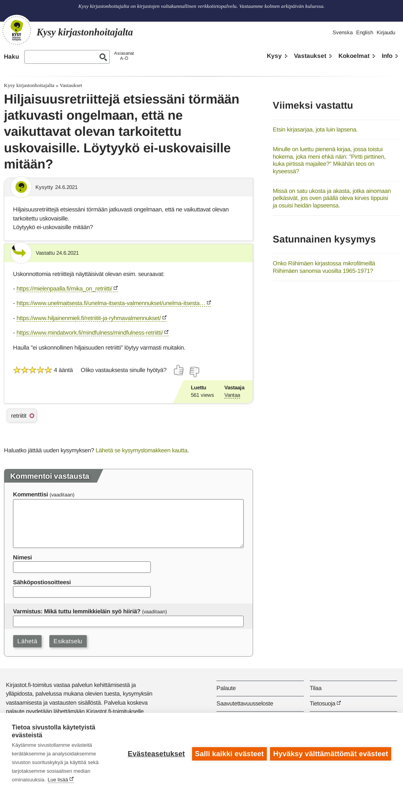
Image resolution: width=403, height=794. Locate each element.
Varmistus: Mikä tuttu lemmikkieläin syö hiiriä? (76, 611)
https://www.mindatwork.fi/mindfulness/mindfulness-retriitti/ (90, 332)
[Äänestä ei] (194, 372)
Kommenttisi (30, 494)
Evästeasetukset (155, 753)
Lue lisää (58, 780)
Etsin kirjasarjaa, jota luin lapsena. (315, 129)
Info (387, 55)
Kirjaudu (386, 32)
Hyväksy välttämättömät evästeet (330, 753)
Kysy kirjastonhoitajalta (29, 85)
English (364, 32)
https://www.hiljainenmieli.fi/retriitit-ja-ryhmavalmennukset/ (89, 318)
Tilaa (316, 688)
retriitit (18, 415)
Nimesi (22, 557)
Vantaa (232, 395)
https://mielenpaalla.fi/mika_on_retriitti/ (64, 288)
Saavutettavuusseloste (244, 703)
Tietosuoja (322, 703)
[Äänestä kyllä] (179, 370)
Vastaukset (310, 55)
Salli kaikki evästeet (228, 753)
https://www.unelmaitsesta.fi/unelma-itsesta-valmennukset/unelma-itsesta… (111, 303)
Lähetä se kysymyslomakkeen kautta (141, 450)
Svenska (343, 32)
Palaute (226, 688)
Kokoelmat (354, 55)
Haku (11, 56)
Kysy (274, 55)
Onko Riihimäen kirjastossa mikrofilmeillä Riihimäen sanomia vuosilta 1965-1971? (324, 267)
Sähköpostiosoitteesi (42, 582)
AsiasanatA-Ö (124, 56)
